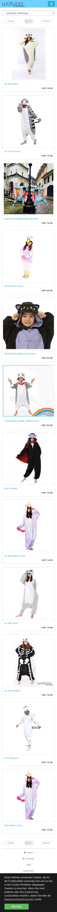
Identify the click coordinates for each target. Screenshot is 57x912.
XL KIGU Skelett (12, 690)
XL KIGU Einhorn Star (14, 555)
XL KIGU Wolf (10, 623)
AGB (28, 864)
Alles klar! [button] (16, 906)
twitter (28, 852)
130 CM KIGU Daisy (13, 286)
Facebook (28, 858)
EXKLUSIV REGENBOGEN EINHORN (21, 218)
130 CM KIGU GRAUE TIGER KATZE (21, 421)
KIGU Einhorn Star (13, 825)
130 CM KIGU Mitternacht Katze (20, 353)
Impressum (28, 870)
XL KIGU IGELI (11, 84)
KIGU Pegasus (11, 758)
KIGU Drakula (10, 488)
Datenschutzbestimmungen (19, 899)
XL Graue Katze (12, 151)
